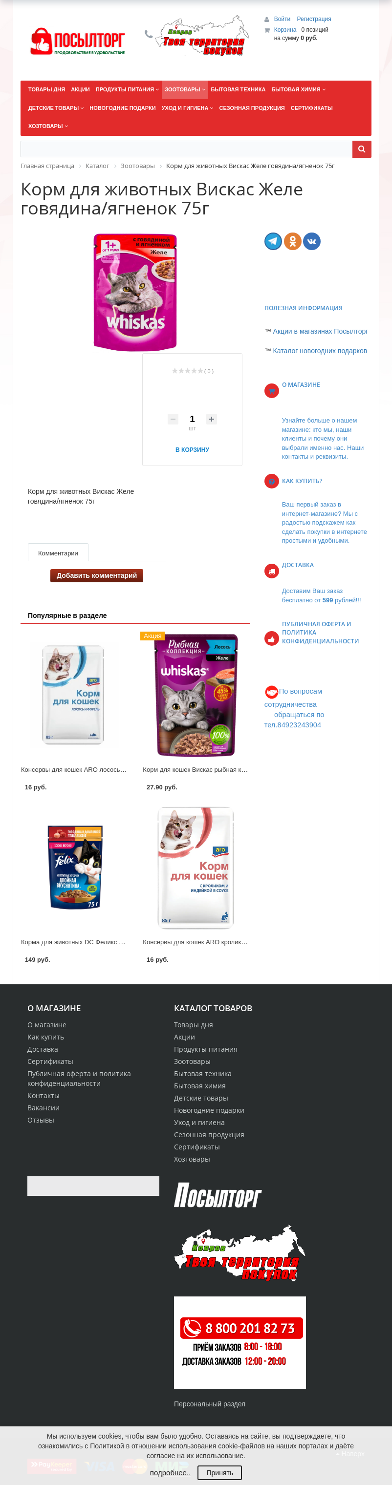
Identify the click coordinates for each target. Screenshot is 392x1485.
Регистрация (314, 19)
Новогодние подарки (209, 1110)
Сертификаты (50, 1061)
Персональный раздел (209, 1404)
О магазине (46, 1024)
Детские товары (201, 1098)
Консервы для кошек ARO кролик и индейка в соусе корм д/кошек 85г (245, 942)
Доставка (42, 1049)
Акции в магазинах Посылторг (321, 331)
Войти (283, 19)
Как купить (45, 1036)
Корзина (285, 29)
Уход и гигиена (199, 1122)
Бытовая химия (200, 1085)
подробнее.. (170, 1472)
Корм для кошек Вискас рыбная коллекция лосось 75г (222, 769)
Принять (219, 1473)
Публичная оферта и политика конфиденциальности (79, 1078)
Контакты (43, 1095)
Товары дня (193, 1024)
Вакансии (43, 1107)
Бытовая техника (203, 1073)
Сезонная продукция (209, 1134)
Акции (184, 1036)
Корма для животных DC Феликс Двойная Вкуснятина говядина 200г (121, 942)
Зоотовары (192, 1061)
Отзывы (40, 1119)
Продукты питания (206, 1049)
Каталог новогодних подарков (320, 351)
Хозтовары (192, 1159)
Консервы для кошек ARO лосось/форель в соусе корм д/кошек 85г (120, 769)
